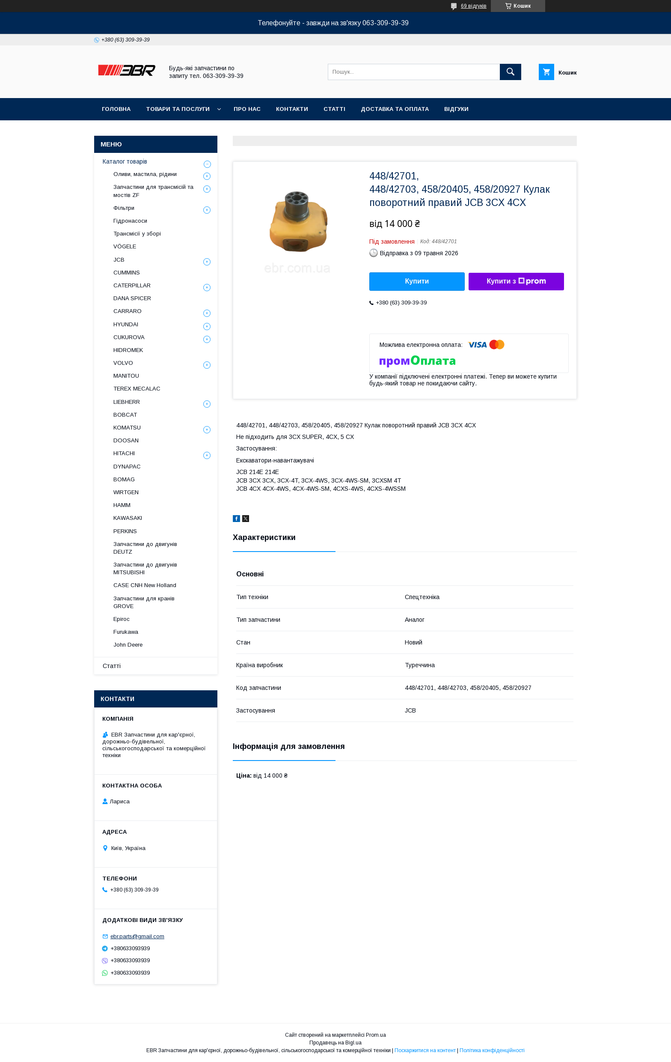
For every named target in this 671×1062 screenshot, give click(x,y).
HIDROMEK (128, 350)
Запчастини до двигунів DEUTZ (145, 548)
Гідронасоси (130, 221)
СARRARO (127, 311)
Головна (116, 109)
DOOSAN (126, 440)
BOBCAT (125, 415)
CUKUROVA (129, 337)
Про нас (247, 109)
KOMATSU (127, 427)
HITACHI (124, 453)
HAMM (122, 505)
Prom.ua (376, 1035)
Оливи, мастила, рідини (145, 174)
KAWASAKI (127, 518)
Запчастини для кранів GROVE (144, 602)
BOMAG (124, 479)
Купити (417, 281)
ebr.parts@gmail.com (137, 936)
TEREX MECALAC (136, 388)
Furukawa (125, 632)
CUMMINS (126, 272)
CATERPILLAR (132, 285)
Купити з (516, 281)
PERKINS (125, 531)
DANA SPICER (132, 298)
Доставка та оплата (395, 109)
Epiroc (121, 619)
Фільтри (123, 208)
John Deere (128, 644)
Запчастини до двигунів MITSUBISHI (145, 568)
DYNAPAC (127, 466)
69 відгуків (474, 6)
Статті (334, 109)
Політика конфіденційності (492, 1050)
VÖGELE (124, 246)
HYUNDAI (125, 324)
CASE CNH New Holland (144, 585)
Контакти (292, 109)
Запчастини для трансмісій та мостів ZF (153, 191)
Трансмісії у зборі (137, 233)
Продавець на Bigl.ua (335, 1043)
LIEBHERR (126, 402)
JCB (119, 260)
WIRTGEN (126, 492)
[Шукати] (510, 72)
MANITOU (126, 376)
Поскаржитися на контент (425, 1050)
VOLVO (123, 363)
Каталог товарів (125, 161)
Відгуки (456, 109)
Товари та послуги (178, 109)
